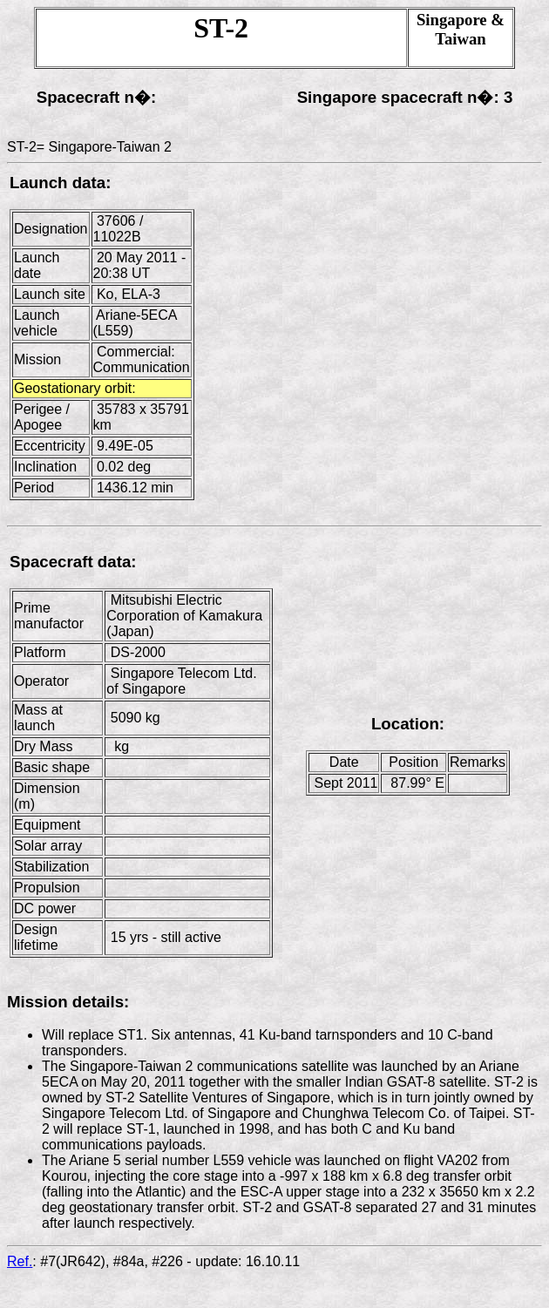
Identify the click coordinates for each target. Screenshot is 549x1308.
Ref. (19, 1261)
